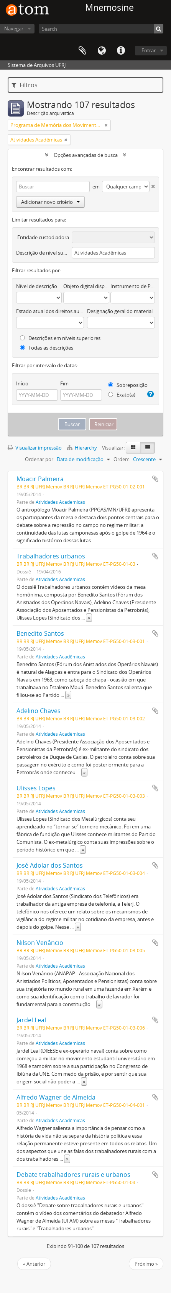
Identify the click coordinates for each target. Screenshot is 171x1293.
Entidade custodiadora (43, 237)
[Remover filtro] (106, 125)
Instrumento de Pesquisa (132, 286)
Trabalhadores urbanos (50, 556)
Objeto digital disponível (86, 286)
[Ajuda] (150, 394)
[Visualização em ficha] (133, 447)
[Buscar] (158, 28)
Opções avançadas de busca (86, 155)
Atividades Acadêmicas (60, 502)
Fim (64, 383)
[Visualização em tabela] (147, 447)
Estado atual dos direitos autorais (50, 311)
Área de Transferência (82, 50)
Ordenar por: (39, 459)
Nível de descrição (36, 286)
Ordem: (122, 459)
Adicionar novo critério (50, 201)
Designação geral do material (120, 311)
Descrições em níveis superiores (60, 338)
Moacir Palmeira (40, 479)
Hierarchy (82, 447)
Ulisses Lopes (36, 788)
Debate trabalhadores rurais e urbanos (73, 1174)
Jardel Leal (31, 1020)
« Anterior (34, 1263)
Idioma (101, 50)
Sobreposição (128, 385)
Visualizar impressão (35, 447)
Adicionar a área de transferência (155, 479)
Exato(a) (121, 394)
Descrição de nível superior (42, 252)
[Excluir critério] (152, 185)
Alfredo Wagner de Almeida (55, 1097)
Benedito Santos (40, 633)
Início (22, 383)
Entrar (148, 50)
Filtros (25, 85)
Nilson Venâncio (39, 942)
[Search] (101, 28)
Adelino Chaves (38, 710)
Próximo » (146, 1263)
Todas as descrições (46, 347)
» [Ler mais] (89, 617)
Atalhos (120, 50)
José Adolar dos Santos (49, 865)
